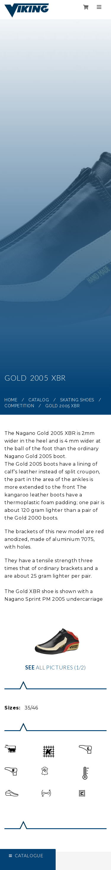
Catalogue (29, 855)
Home (10, 400)
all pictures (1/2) (55, 638)
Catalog (38, 400)
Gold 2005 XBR (62, 405)
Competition (19, 405)
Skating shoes (77, 400)
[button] (10, 749)
